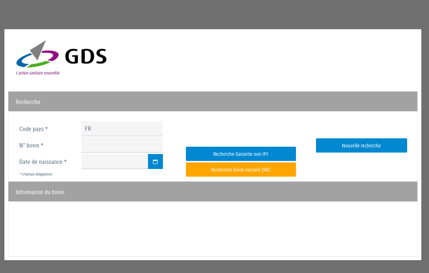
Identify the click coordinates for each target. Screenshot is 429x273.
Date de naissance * (43, 162)
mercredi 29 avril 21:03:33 (385, 53)
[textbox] (122, 128)
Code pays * (33, 129)
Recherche (28, 102)
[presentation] (241, 131)
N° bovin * (31, 145)
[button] (155, 161)
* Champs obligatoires (36, 174)
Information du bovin (40, 192)
